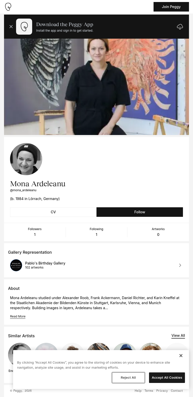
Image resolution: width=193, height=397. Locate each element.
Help (138, 391)
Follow (139, 212)
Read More (17, 316)
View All (178, 335)
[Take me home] (8, 7)
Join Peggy (171, 7)
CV (53, 212)
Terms (148, 391)
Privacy (162, 391)
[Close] (180, 355)
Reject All (128, 377)
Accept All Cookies (167, 377)
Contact (177, 391)
